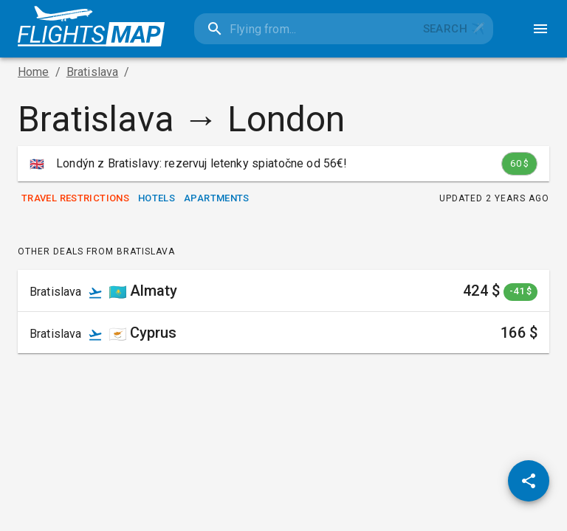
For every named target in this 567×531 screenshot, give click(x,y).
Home (33, 72)
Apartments (216, 198)
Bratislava (92, 72)
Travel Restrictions (75, 198)
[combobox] (304, 28)
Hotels (156, 198)
